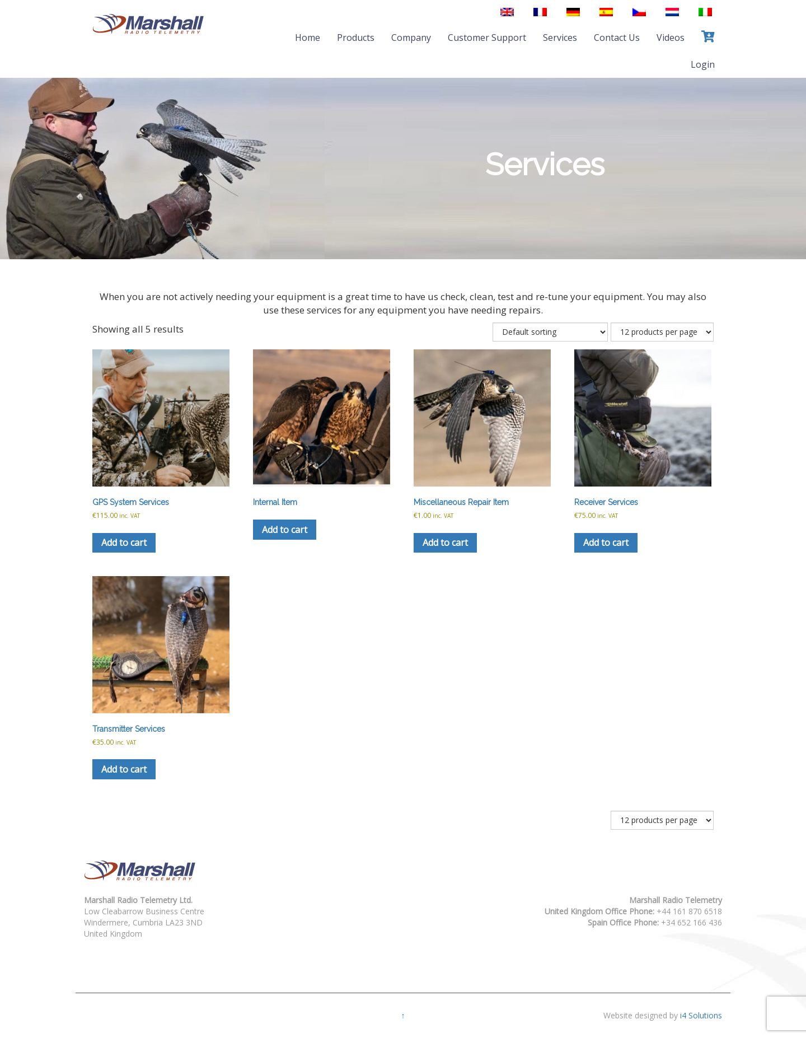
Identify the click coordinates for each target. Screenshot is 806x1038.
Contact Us (617, 37)
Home (307, 37)
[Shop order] (550, 332)
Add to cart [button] (124, 542)
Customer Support (487, 37)
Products (355, 37)
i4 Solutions (701, 1015)
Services (560, 37)
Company (411, 37)
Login (703, 64)
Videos (671, 37)
